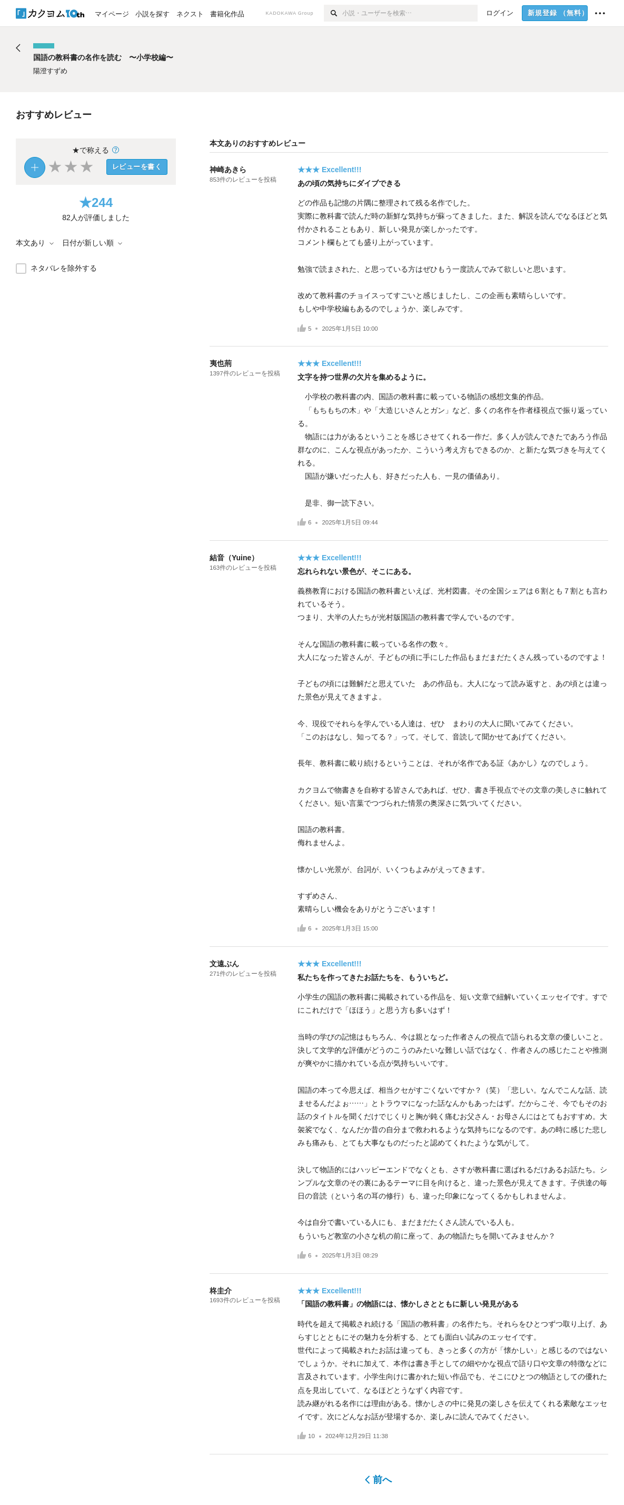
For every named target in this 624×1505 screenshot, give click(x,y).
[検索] (333, 13)
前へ (378, 1479)
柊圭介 (221, 1290)
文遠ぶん (224, 963)
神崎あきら (228, 169)
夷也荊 (221, 363)
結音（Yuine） (234, 557)
